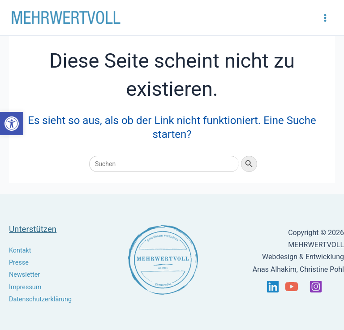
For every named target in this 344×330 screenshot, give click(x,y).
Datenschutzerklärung (40, 299)
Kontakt (20, 250)
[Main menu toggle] (325, 18)
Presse (19, 262)
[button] (11, 123)
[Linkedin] (273, 286)
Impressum (25, 287)
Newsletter (24, 275)
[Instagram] (315, 286)
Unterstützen (32, 229)
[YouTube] (291, 286)
